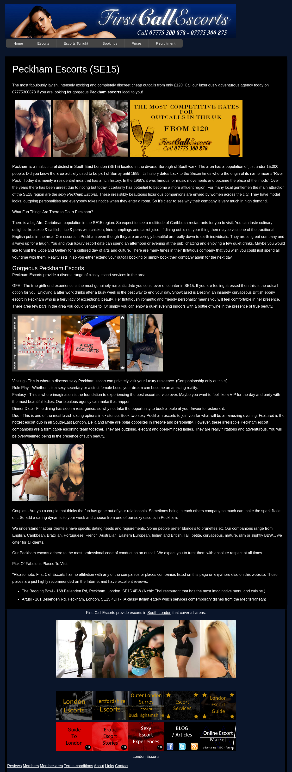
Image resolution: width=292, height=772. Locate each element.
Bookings (109, 43)
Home (18, 43)
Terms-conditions (78, 766)
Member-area (51, 766)
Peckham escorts (105, 92)
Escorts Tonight (76, 43)
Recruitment (165, 43)
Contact (121, 766)
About (99, 766)
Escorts (43, 43)
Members (31, 766)
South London (159, 613)
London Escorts (146, 756)
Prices (137, 43)
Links (109, 766)
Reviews (14, 766)
